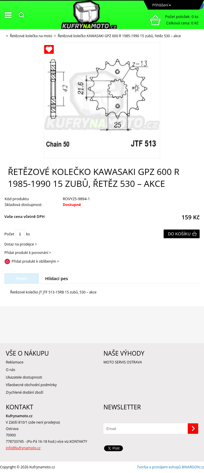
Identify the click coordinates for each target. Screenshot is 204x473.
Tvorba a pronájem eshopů (159, 467)
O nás (10, 369)
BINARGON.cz (193, 467)
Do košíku (179, 234)
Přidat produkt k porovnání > (27, 252)
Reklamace (14, 362)
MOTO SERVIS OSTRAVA (122, 362)
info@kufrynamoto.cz (23, 447)
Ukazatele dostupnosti (24, 377)
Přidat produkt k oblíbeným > (35, 261)
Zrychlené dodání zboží (24, 392)
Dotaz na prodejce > (20, 244)
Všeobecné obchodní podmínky (31, 384)
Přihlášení (160, 5)
